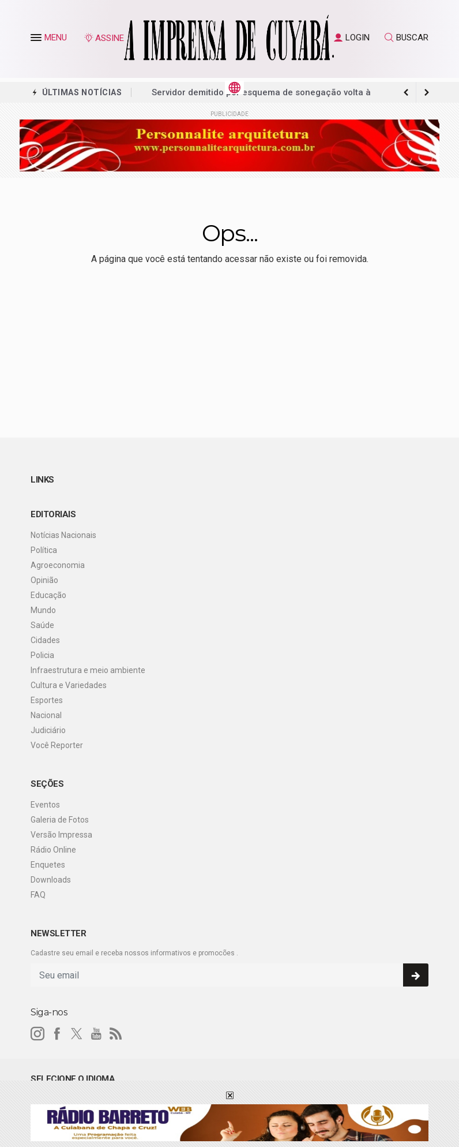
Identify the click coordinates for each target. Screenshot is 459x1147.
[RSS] (116, 1033)
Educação (48, 595)
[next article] (406, 92)
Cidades (45, 640)
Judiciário (48, 730)
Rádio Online (53, 849)
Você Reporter (57, 745)
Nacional (46, 715)
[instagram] (37, 1033)
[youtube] (96, 1033)
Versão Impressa (61, 834)
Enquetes (48, 864)
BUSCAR (406, 37)
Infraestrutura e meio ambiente (88, 670)
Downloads (51, 879)
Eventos (45, 804)
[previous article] (426, 92)
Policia (42, 655)
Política (44, 550)
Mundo (43, 610)
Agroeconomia (58, 565)
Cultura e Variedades (69, 685)
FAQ (38, 894)
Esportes (47, 700)
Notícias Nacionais (63, 535)
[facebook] (57, 1033)
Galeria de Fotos (60, 819)
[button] (37, 40)
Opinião (44, 580)
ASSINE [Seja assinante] (104, 38)
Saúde (42, 625)
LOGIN (352, 37)
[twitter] (77, 1033)
